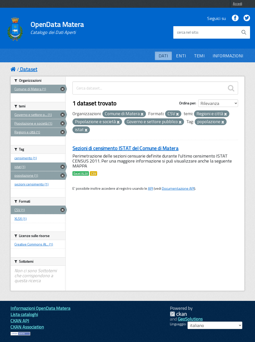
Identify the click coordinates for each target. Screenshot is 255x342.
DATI (163, 55)
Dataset (28, 69)
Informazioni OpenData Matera (40, 308)
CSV (93, 173)
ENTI (181, 55)
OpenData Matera (57, 28)
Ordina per (187, 103)
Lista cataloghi (24, 314)
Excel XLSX (80, 173)
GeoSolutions (190, 319)
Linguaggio (178, 324)
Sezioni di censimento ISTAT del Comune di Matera (125, 148)
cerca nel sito (187, 32)
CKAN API (19, 320)
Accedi (237, 3)
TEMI (199, 55)
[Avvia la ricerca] (244, 32)
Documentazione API (178, 188)
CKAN (178, 314)
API (150, 188)
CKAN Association (27, 327)
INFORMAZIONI (228, 55)
